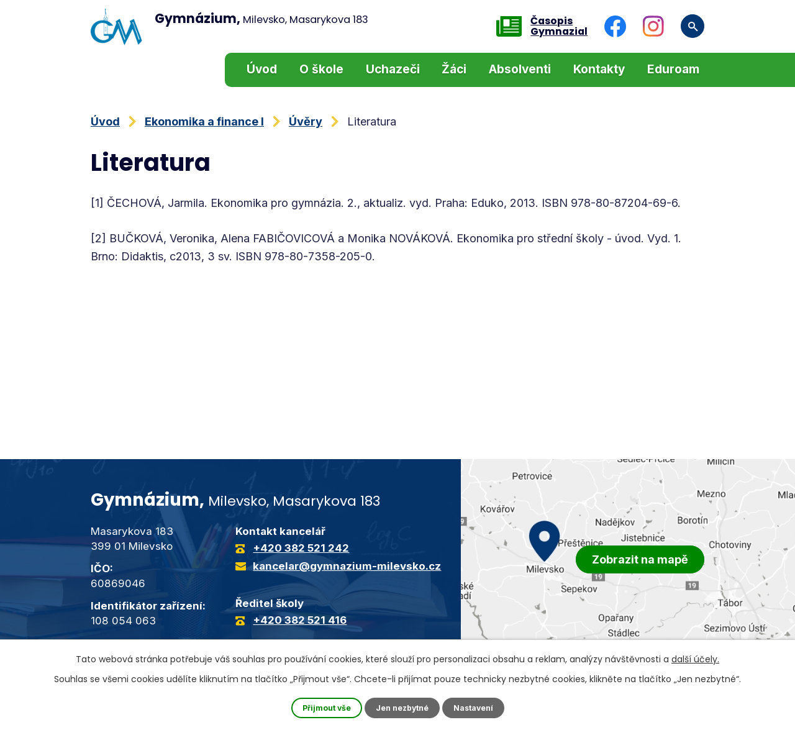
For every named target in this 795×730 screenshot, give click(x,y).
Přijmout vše (320, 707)
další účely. (695, 657)
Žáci (454, 69)
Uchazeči (393, 69)
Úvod (262, 69)
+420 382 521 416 (300, 620)
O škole (321, 69)
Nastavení (481, 707)
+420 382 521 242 (301, 548)
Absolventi (520, 69)
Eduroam (673, 69)
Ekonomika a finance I (204, 121)
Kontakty (599, 69)
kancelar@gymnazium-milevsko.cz (347, 566)
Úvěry (305, 121)
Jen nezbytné (403, 707)
